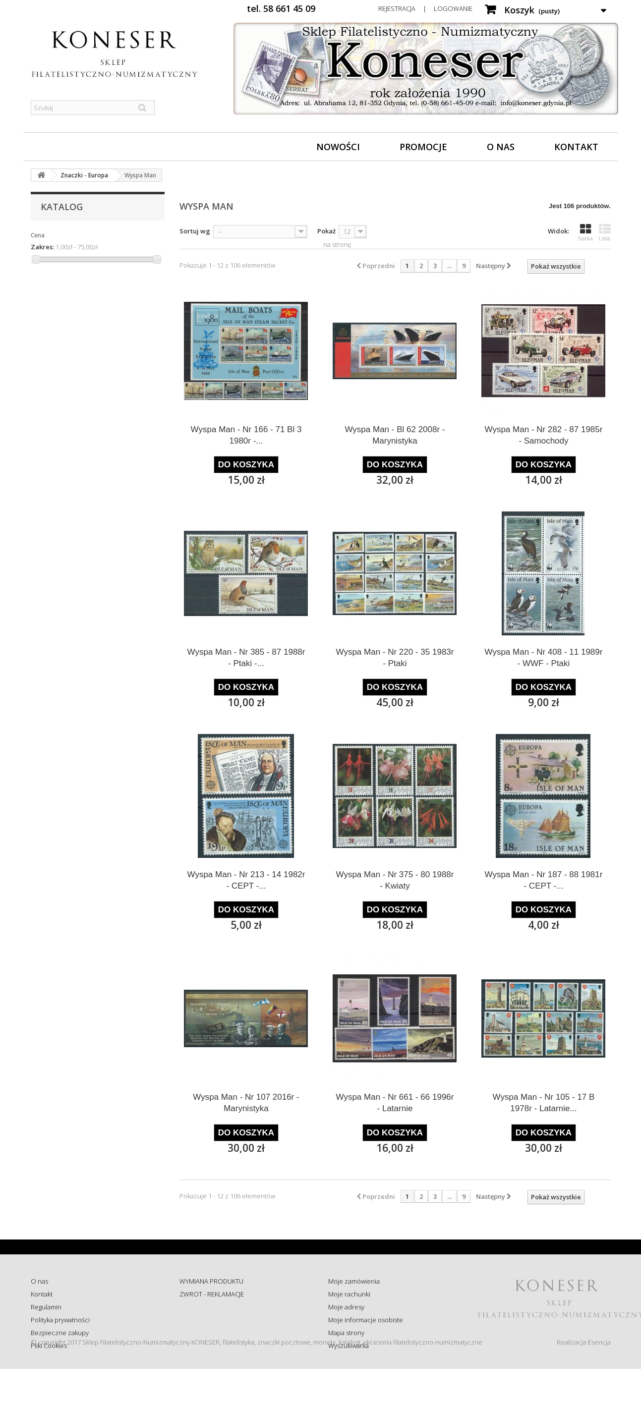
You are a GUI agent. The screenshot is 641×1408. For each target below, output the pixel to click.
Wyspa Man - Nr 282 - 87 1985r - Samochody (543, 435)
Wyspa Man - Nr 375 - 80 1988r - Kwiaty (395, 880)
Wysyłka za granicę (206, 1345)
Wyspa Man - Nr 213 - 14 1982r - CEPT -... (246, 880)
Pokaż (326, 230)
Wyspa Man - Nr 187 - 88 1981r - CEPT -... (543, 880)
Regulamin (46, 1306)
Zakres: (42, 246)
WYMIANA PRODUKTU (211, 1281)
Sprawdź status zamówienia (219, 1319)
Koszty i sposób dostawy (214, 1332)
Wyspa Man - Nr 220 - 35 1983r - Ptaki (395, 657)
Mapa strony (346, 1332)
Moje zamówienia (354, 1281)
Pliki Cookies (49, 1345)
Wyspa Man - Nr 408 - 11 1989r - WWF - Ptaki (543, 657)
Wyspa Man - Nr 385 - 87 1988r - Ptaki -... (246, 657)
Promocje (423, 147)
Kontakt (576, 147)
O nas (501, 147)
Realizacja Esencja (584, 1381)
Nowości (338, 147)
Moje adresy (346, 1306)
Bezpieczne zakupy (60, 1332)
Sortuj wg (194, 230)
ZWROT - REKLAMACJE (211, 1294)
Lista (605, 232)
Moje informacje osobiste (365, 1319)
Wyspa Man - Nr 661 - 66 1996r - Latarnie (395, 1102)
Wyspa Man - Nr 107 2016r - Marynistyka (246, 1102)
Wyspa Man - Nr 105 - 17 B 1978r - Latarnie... (544, 1102)
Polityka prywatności (60, 1319)
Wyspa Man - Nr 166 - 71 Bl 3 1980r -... (246, 435)
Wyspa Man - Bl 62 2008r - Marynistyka (395, 435)
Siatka (585, 232)
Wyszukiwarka (348, 1345)
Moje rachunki (349, 1294)
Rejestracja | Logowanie (425, 8)
